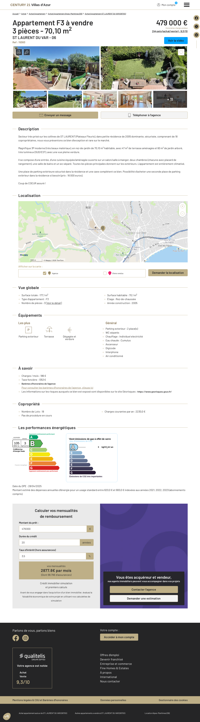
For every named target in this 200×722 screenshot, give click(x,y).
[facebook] (15, 638)
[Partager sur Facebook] (196, 18)
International (108, 677)
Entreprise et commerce (116, 663)
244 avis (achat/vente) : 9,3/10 (170, 31)
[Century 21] (30, 5)
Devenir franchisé (111, 659)
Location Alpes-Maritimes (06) (157, 713)
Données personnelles (113, 700)
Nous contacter (110, 681)
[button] (19, 52)
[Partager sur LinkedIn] (196, 35)
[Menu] (187, 4)
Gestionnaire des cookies (173, 700)
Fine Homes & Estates (114, 668)
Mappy (48, 260)
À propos (106, 672)
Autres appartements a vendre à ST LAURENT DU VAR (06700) (100, 713)
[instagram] (25, 638)
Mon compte (166, 4)
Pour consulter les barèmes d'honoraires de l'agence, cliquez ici (57, 387)
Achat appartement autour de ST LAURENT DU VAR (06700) (43, 713)
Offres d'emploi (109, 655)
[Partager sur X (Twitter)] (196, 26)
